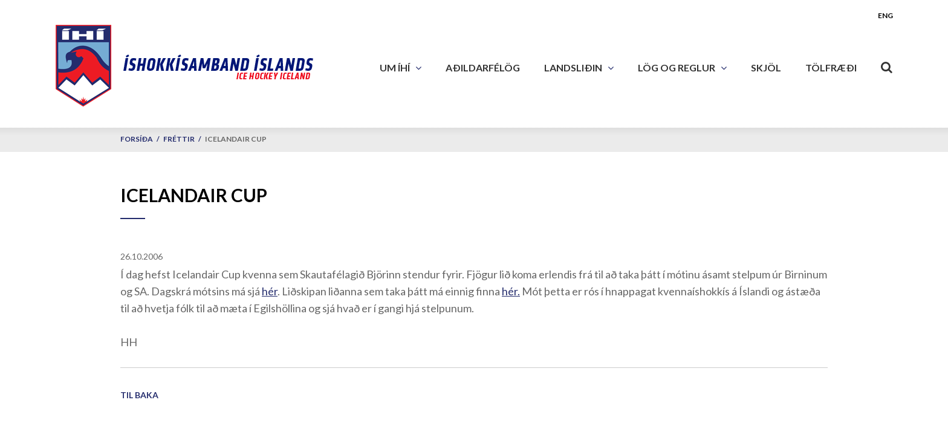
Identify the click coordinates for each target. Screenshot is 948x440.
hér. (511, 291)
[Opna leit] (887, 64)
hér (270, 291)
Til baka (139, 395)
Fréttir (179, 138)
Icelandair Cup (236, 138)
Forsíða (136, 138)
